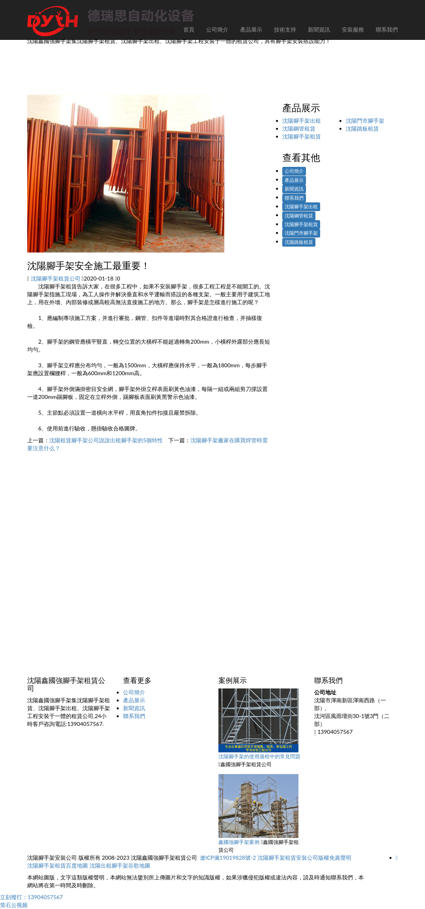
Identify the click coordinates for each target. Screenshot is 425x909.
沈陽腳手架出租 (301, 120)
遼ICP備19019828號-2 (228, 857)
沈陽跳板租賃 (362, 128)
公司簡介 (294, 171)
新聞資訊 (294, 189)
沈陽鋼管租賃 (298, 128)
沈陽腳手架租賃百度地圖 (57, 865)
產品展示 (294, 180)
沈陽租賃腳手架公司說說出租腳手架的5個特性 (106, 440)
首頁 (188, 29)
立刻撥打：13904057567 (31, 897)
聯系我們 (294, 198)
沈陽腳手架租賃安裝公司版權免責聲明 (304, 857)
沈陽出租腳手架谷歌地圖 (119, 865)
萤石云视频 (14, 905)
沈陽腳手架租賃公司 (55, 278)
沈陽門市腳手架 (365, 120)
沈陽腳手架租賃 (301, 136)
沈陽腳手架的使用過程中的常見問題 (259, 756)
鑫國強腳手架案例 (238, 842)
